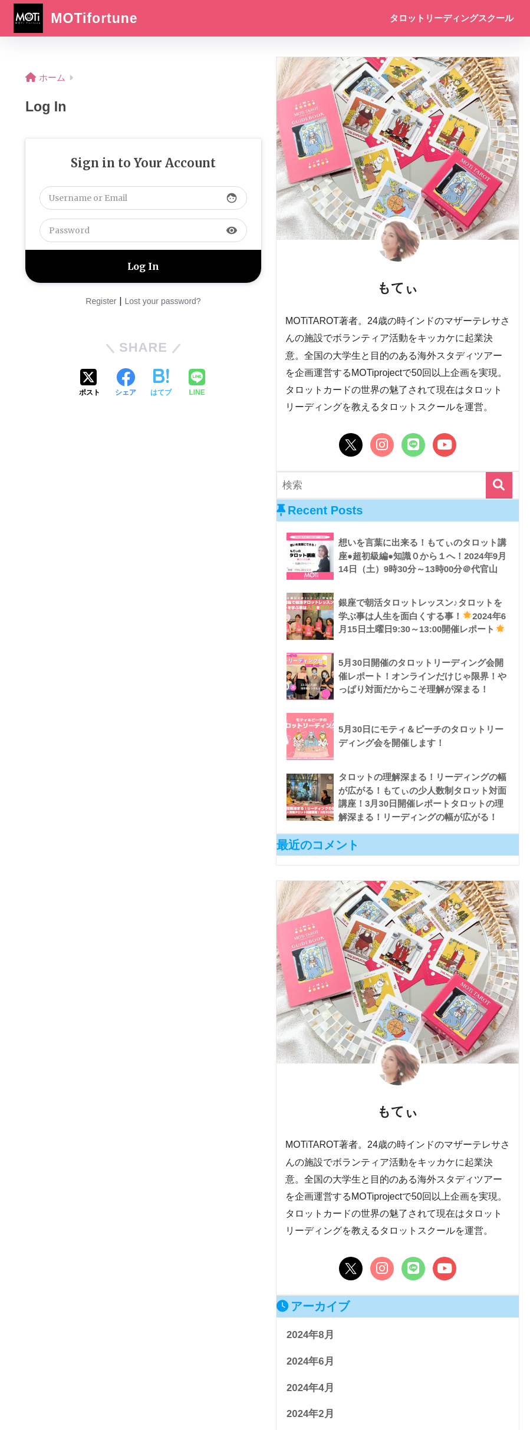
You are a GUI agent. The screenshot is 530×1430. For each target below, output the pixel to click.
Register (100, 301)
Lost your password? (162, 301)
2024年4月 (310, 1387)
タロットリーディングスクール (451, 18)
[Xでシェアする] (89, 383)
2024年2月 (310, 1413)
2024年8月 (310, 1334)
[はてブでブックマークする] (161, 383)
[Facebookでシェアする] (125, 383)
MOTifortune (76, 18)
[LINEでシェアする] (197, 383)
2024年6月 (310, 1361)
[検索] (499, 485)
